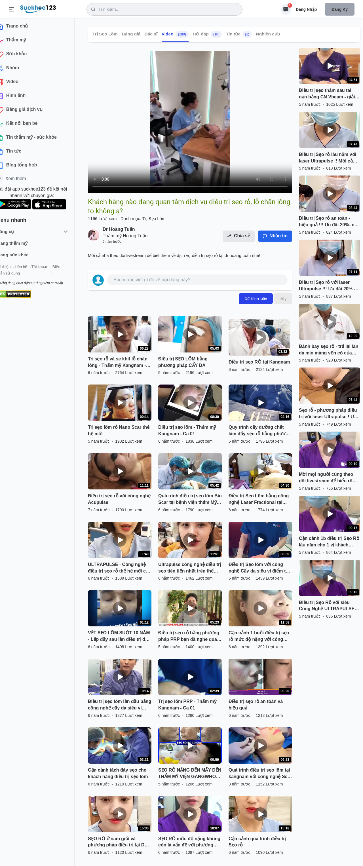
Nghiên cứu (268, 33)
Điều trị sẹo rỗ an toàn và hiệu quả (256, 704)
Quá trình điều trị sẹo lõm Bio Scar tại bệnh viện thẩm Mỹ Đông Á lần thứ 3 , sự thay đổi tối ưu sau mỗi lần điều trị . (190, 499)
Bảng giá (131, 33)
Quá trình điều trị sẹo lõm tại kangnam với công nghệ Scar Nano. (260, 774)
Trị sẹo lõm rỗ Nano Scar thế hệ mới (118, 430)
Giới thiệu (13, 269)
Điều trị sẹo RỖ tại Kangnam (259, 362)
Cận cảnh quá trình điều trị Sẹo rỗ (257, 842)
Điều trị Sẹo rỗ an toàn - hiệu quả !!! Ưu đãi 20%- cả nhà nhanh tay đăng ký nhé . (329, 222)
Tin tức (239, 34)
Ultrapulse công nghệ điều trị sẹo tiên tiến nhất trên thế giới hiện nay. (189, 568)
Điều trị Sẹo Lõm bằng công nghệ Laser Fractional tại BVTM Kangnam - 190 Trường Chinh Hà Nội (260, 499)
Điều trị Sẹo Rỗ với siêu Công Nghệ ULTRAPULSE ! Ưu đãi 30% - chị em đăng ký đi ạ (329, 606)
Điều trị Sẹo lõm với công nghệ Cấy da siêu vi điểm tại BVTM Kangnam (259, 568)
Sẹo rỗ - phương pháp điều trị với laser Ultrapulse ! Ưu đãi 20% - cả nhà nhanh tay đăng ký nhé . (328, 414)
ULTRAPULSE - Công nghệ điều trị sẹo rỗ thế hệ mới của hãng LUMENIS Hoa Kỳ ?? (119, 568)
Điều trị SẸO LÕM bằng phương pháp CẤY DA (183, 362)
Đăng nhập (306, 9)
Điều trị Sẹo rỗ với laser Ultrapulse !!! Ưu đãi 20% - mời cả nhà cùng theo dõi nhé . (327, 286)
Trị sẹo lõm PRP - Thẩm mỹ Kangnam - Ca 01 (187, 704)
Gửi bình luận (255, 298)
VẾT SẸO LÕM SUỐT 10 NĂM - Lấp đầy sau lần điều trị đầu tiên (119, 636)
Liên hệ (31, 269)
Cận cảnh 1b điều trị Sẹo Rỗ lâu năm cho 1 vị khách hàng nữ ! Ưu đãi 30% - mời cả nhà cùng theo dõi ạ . (329, 542)
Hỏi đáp (207, 34)
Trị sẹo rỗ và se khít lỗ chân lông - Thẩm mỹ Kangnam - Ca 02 (117, 362)
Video (175, 34)
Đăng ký (340, 9)
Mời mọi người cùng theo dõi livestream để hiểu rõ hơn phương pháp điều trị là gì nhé (329, 478)
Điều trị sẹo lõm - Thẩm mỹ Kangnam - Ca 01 (187, 430)
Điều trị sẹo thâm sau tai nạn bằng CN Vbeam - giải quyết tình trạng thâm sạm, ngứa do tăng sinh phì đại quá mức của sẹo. (328, 94)
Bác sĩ (151, 33)
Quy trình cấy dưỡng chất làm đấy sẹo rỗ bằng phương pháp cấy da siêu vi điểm (260, 431)
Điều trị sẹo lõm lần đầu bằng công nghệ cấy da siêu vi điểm (119, 705)
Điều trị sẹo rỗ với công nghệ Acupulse (119, 499)
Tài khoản (50, 269)
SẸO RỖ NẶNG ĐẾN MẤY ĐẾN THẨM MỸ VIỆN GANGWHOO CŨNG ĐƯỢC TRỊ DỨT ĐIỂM (189, 774)
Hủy (283, 298)
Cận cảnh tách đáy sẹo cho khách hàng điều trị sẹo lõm (118, 773)
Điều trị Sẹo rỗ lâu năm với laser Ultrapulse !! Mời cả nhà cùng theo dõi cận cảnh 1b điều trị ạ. (329, 158)
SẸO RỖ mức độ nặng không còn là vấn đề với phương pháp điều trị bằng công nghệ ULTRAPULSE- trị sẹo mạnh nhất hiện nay (190, 842)
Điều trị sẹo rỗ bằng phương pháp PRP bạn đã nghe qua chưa (188, 636)
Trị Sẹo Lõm (105, 33)
